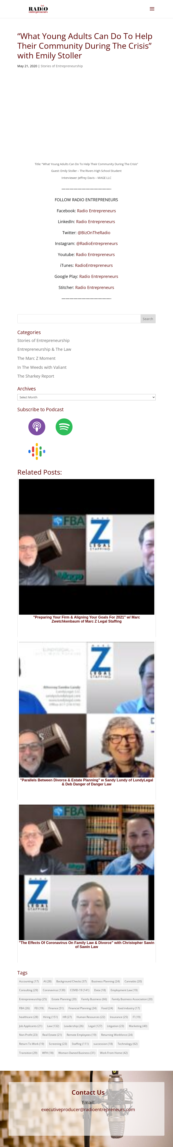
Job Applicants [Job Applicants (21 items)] (30, 1026)
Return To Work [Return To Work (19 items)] (31, 1044)
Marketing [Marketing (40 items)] (138, 1026)
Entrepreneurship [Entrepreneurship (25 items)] (33, 999)
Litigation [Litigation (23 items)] (115, 1026)
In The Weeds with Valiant (41, 367)
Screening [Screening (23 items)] (58, 1044)
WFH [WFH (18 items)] (48, 1053)
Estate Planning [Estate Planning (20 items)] (64, 999)
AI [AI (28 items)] (47, 981)
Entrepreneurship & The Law (44, 349)
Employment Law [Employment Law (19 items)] (124, 990)
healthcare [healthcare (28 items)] (28, 1017)
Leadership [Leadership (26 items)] (74, 1026)
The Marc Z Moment (36, 358)
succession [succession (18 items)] (103, 1044)
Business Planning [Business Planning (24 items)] (105, 981)
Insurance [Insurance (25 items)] (119, 1017)
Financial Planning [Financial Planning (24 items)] (82, 1008)
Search (148, 319)
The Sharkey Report (35, 376)
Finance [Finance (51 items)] (56, 1008)
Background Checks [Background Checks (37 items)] (71, 981)
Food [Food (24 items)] (107, 1008)
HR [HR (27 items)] (67, 1017)
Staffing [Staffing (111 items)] (80, 1044)
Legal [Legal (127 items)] (95, 1026)
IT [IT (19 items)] (137, 1017)
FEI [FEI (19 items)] (39, 1008)
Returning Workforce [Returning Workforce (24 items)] (117, 1035)
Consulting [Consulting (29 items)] (28, 990)
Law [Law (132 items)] (53, 1026)
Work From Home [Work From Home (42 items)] (114, 1053)
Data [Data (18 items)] (100, 990)
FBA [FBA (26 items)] (24, 1008)
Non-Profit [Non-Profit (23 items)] (28, 1035)
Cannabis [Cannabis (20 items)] (133, 981)
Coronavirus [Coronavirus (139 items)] (54, 990)
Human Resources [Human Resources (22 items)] (91, 1017)
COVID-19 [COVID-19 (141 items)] (79, 990)
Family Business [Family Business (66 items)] (94, 999)
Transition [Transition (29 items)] (28, 1053)
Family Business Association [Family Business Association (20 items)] (132, 999)
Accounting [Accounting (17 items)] (29, 981)
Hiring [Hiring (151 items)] (50, 1017)
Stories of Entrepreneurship (62, 66)
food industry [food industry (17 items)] (129, 1008)
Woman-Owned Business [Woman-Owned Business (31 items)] (76, 1053)
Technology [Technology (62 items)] (128, 1044)
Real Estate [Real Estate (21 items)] (52, 1035)
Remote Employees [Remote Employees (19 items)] (81, 1035)
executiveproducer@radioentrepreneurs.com (88, 1109)
